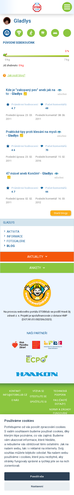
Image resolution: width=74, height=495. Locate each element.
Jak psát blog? (16, 75)
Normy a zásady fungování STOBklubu (60, 413)
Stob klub (37, 7)
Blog (11, 246)
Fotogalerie (16, 241)
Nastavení (37, 486)
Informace (15, 236)
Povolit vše (37, 476)
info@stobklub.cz (15, 394)
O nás (15, 400)
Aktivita (13, 231)
